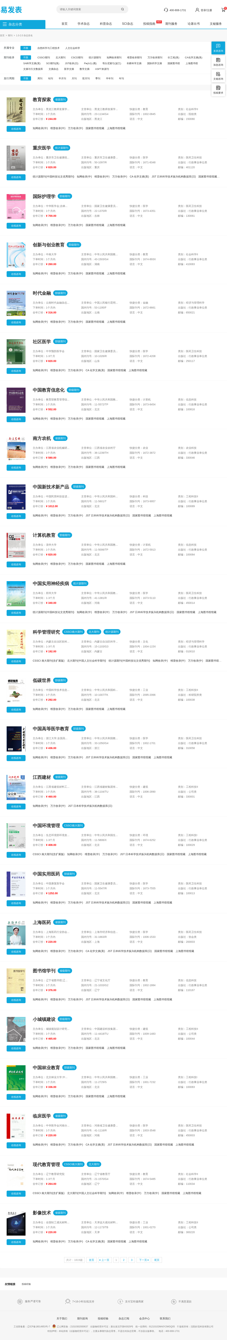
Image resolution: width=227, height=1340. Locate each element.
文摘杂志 (53, 69)
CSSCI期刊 (43, 57)
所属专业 (9, 47)
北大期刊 (60, 57)
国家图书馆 (174, 63)
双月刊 (86, 78)
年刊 (121, 78)
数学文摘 (84, 69)
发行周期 (9, 78)
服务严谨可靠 (29, 1301)
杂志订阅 (124, 1318)
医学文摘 (69, 69)
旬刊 (50, 78)
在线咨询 (16, 128)
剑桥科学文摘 (134, 63)
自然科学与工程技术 (48, 48)
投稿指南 (149, 23)
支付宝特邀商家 (130, 1302)
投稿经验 (26, 1284)
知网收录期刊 (114, 57)
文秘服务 (216, 23)
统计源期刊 (95, 57)
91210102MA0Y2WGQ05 (162, 1326)
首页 (64, 23)
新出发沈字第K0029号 (122, 1326)
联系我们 (165, 1318)
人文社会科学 (72, 48)
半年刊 (109, 78)
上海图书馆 (192, 63)
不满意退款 (181, 1302)
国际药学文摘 (154, 63)
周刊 (39, 78)
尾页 (156, 1259)
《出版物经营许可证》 (79, 1331)
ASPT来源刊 (102, 69)
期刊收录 (9, 57)
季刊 (97, 78)
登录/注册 (206, 10)
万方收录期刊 (155, 57)
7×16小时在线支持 (79, 1302)
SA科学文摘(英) (31, 63)
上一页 (105, 1259)
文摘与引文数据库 (33, 69)
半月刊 (62, 78)
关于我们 (62, 1318)
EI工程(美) (173, 57)
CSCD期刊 (77, 57)
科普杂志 (106, 23)
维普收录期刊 (134, 57)
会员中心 (144, 1318)
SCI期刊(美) (52, 63)
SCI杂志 (127, 23)
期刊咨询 (82, 1318)
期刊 (10, 35)
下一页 (143, 1259)
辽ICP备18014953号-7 (38, 1326)
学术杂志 (84, 23)
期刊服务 (171, 23)
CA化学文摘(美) (193, 57)
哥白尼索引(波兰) (111, 63)
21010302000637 (79, 1326)
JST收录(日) (71, 63)
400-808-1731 (177, 10)
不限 (25, 48)
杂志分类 (15, 24)
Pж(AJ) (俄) (90, 63)
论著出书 (194, 23)
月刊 (74, 78)
